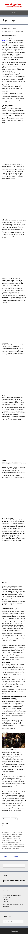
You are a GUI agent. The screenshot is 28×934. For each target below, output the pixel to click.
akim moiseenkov (8, 842)
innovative (20, 834)
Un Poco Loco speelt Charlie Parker (13, 904)
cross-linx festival (13, 844)
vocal (19, 840)
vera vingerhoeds (14, 4)
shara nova (5, 848)
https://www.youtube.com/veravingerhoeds (14, 878)
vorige (4, 856)
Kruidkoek (6, 906)
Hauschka (21, 844)
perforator (21, 846)
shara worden (12, 848)
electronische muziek (16, 832)
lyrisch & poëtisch (11, 838)
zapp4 (17, 848)
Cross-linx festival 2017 (11, 28)
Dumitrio (5, 899)
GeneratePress (14, 931)
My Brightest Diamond (12, 846)
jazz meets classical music (9, 836)
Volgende (16, 856)
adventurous (7, 832)
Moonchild (6, 902)
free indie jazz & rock (12, 834)
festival (4, 834)
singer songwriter (13, 840)
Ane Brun (15, 842)
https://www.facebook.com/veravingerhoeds (14, 881)
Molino (4, 846)
